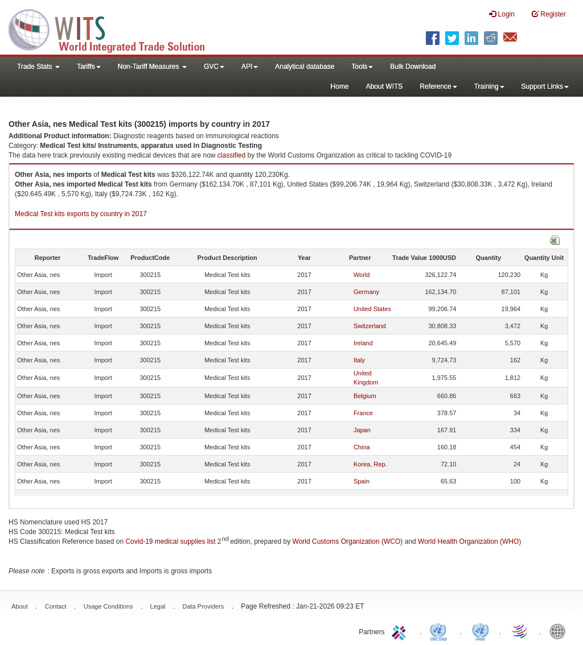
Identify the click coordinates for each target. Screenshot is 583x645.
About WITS (384, 86)
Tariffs (89, 67)
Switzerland (370, 326)
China (362, 447)
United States (372, 308)
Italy (359, 360)
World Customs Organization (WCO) (348, 541)
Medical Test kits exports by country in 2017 (81, 214)
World (362, 274)
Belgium (365, 395)
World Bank (560, 630)
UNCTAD (440, 630)
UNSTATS (480, 630)
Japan (362, 430)
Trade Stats (38, 67)
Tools (362, 67)
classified (231, 155)
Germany (366, 291)
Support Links (545, 86)
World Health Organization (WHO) (469, 541)
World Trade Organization (520, 630)
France (363, 413)
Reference (438, 86)
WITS (114, 28)
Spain (361, 481)
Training (489, 86)
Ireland (363, 343)
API (249, 67)
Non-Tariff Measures (152, 67)
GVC (214, 67)
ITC (400, 630)
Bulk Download (413, 67)
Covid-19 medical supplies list (170, 541)
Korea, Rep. (370, 464)
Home (340, 86)
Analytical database (304, 67)
